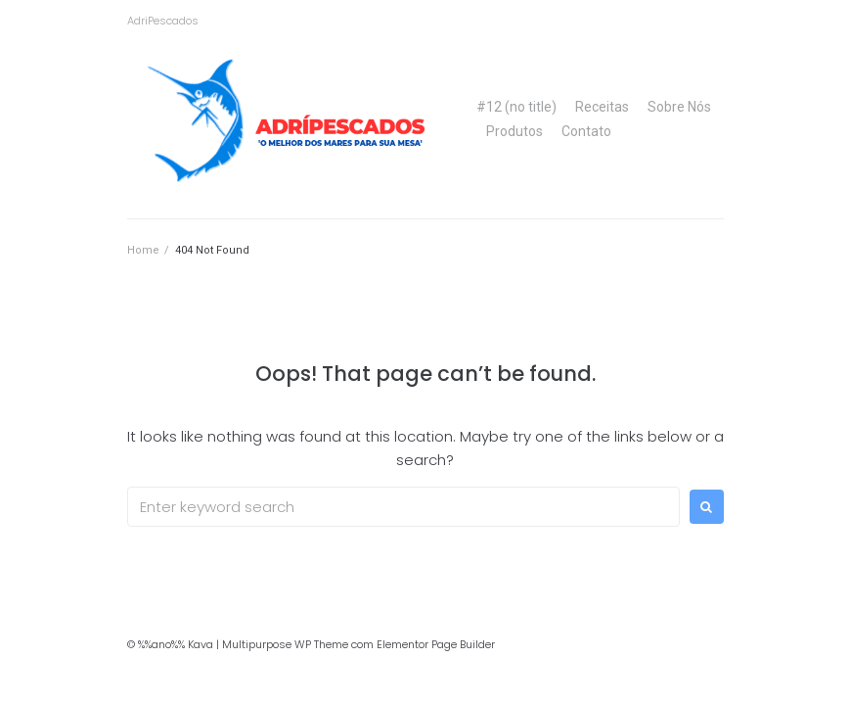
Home (143, 250)
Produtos (514, 131)
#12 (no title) (516, 107)
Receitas (602, 107)
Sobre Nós (679, 107)
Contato (586, 131)
